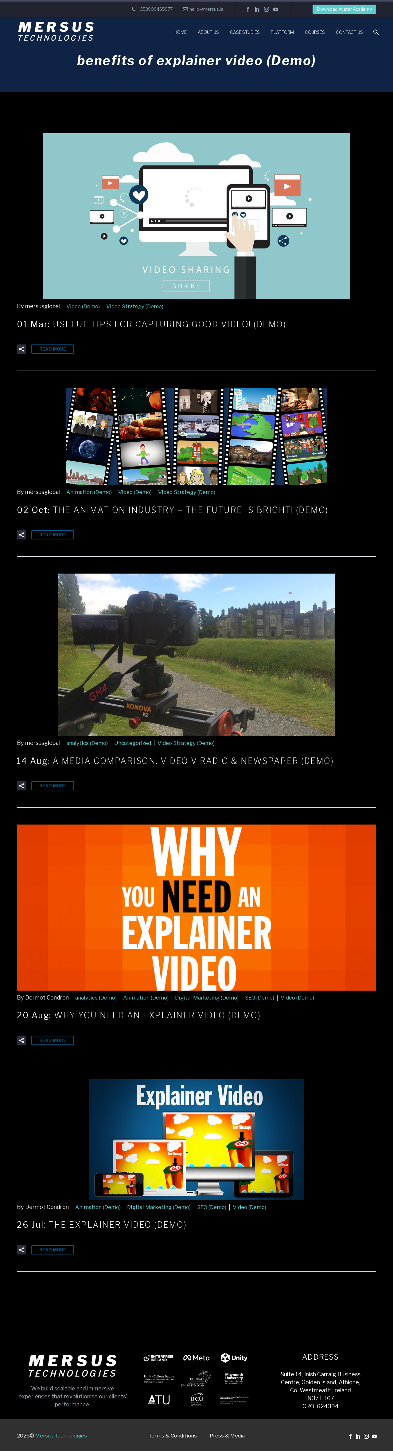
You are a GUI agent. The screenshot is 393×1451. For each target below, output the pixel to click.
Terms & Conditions (173, 1434)
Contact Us (349, 32)
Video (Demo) (84, 306)
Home (180, 32)
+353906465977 (155, 9)
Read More (52, 348)
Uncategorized (135, 742)
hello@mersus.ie (206, 9)
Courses (315, 32)
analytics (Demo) (87, 742)
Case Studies (245, 32)
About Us (208, 32)
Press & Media (227, 1434)
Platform (282, 32)
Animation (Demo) (89, 491)
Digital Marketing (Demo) (209, 997)
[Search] (375, 32)
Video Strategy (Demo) (138, 306)
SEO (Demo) (264, 997)
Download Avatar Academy (344, 9)
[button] (21, 348)
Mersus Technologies (61, 1435)
